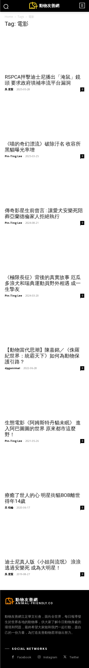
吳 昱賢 (9, 89)
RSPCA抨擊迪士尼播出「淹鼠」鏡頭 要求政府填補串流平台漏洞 (42, 80)
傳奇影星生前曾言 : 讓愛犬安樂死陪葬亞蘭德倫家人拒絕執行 (44, 213)
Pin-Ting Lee (13, 156)
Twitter (74, 657)
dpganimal (12, 368)
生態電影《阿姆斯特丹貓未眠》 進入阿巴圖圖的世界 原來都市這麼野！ (43, 428)
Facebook (24, 657)
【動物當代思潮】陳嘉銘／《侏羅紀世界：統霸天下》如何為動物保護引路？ (42, 356)
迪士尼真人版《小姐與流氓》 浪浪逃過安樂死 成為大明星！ (43, 565)
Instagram (50, 657)
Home (9, 17)
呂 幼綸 (9, 507)
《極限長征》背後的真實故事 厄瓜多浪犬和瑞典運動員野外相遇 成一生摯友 (43, 283)
